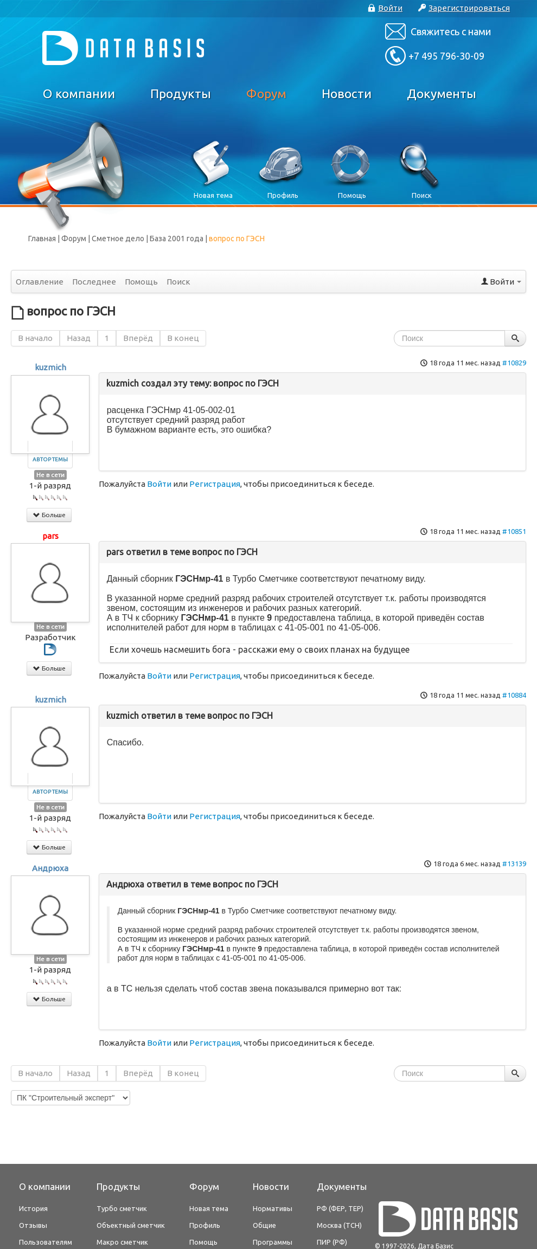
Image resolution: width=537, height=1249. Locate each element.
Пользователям (45, 1242)
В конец (183, 338)
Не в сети (50, 474)
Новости (347, 93)
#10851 (514, 531)
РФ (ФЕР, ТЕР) (340, 1208)
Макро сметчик (122, 1242)
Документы (441, 93)
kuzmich (50, 367)
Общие (264, 1225)
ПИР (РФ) (332, 1242)
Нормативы (272, 1208)
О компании (79, 93)
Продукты (180, 93)
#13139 (514, 863)
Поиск (178, 281)
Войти (159, 483)
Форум (266, 93)
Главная (42, 238)
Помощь (141, 281)
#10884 (514, 695)
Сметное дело (118, 238)
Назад (79, 338)
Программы (272, 1242)
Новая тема (208, 1208)
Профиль (204, 1225)
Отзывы (33, 1225)
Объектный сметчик (131, 1225)
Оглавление (39, 281)
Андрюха (50, 868)
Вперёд (138, 338)
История (33, 1208)
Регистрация (214, 483)
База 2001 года (176, 238)
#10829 (514, 362)
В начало (35, 338)
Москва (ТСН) (339, 1225)
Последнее (94, 281)
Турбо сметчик (122, 1208)
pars (50, 535)
